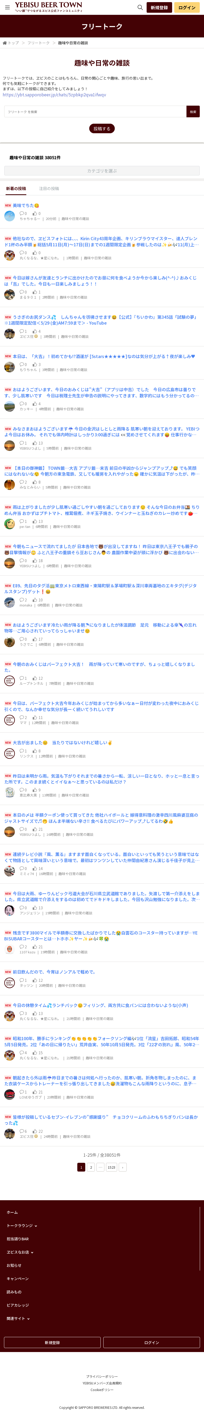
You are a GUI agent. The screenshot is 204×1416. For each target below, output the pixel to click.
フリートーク (38, 42)
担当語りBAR (18, 1238)
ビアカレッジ (18, 1305)
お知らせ (14, 1265)
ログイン (187, 7)
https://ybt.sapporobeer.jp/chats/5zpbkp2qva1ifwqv (54, 94)
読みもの (14, 1291)
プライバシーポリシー (102, 1376)
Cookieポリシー (102, 1389)
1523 (111, 1167)
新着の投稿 (16, 188)
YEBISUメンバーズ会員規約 (102, 1383)
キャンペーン (18, 1278)
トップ (13, 42)
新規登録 (159, 7)
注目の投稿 (49, 188)
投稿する (102, 128)
